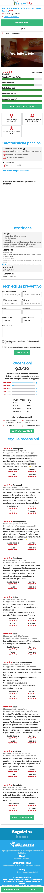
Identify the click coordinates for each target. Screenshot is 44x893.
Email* (32, 294)
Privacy (18, 872)
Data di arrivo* (12, 319)
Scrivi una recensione (22, 431)
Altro (4, 264)
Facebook (22, 836)
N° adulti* (12, 311)
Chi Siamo (17, 859)
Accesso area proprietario (32, 865)
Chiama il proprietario (11, 17)
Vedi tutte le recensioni (22, 107)
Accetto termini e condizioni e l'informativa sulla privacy (22, 342)
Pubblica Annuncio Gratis (11, 865)
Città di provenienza (12, 302)
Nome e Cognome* (12, 294)
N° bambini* (32, 311)
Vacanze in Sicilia (22, 2)
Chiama (33, 889)
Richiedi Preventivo (22, 22)
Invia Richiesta (22, 352)
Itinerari (26, 859)
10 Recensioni (36, 72)
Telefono (32, 302)
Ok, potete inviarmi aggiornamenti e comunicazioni (23, 347)
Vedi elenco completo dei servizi (16, 171)
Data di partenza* (32, 319)
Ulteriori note (22, 331)
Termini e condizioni (30, 872)
